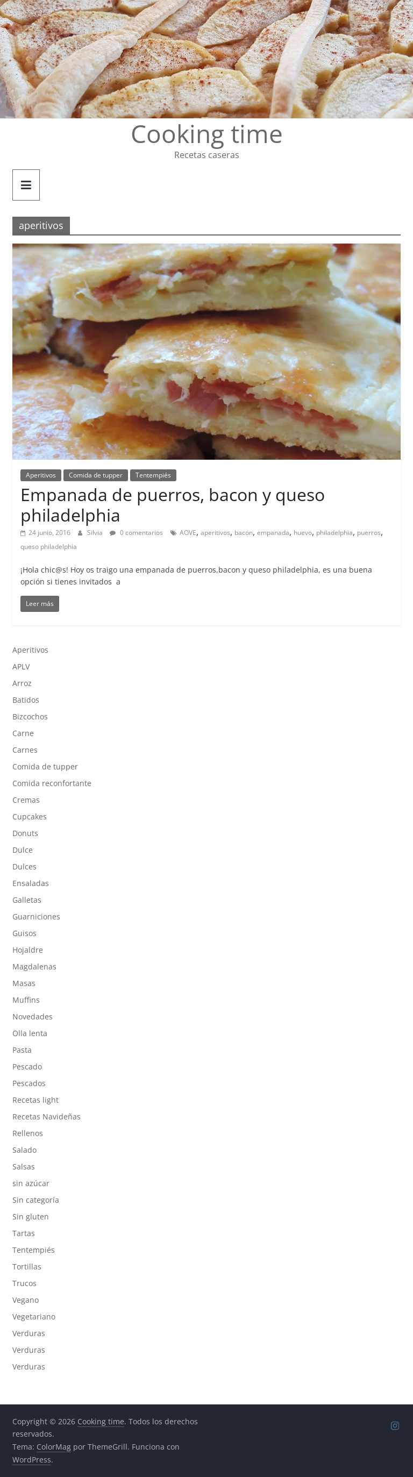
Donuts (25, 833)
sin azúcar (30, 1183)
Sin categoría (35, 1200)
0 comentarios (136, 532)
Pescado (27, 1066)
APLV (21, 666)
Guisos (24, 933)
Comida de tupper (96, 475)
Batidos (25, 700)
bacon (243, 532)
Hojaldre (27, 950)
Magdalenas (34, 966)
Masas (23, 983)
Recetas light (35, 1100)
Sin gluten (30, 1216)
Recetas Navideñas (46, 1116)
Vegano (25, 1300)
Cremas (26, 800)
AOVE (188, 532)
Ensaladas (30, 883)
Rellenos (27, 1133)
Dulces (24, 866)
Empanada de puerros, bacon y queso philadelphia (172, 504)
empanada (273, 532)
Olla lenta (29, 1033)
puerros (369, 532)
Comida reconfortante (51, 783)
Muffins (26, 1000)
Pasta (22, 1050)
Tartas (23, 1233)
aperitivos (215, 532)
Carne (23, 733)
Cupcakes (29, 816)
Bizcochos (30, 716)
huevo (303, 532)
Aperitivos (41, 475)
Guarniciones (36, 916)
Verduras (28, 1333)
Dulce (22, 850)
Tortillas (26, 1266)
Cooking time (207, 133)
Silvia (95, 532)
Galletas (26, 900)
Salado (24, 1150)
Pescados (29, 1083)
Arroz (22, 683)
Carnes (25, 750)
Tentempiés (153, 475)
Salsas (23, 1166)
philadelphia (334, 532)
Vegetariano (33, 1316)
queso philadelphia (48, 546)
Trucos (24, 1283)
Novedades (32, 1016)
